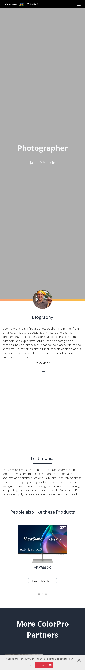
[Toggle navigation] (78, 4)
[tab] (39, 594)
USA (41, 664)
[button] (22, 413)
